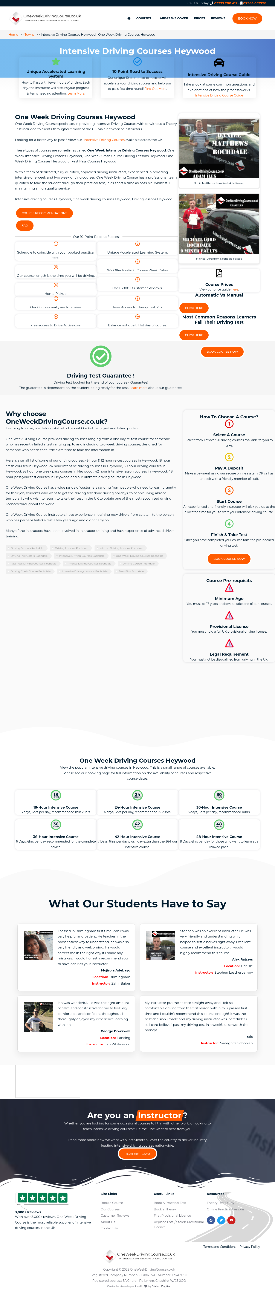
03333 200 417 (225, 3)
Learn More (75, 90)
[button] (247, 17)
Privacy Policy (250, 1246)
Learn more (138, 386)
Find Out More (155, 86)
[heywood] (47, 1080)
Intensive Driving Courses (104, 137)
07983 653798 (254, 3)
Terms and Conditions (219, 1246)
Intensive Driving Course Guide (219, 92)
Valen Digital (161, 1286)
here (234, 287)
